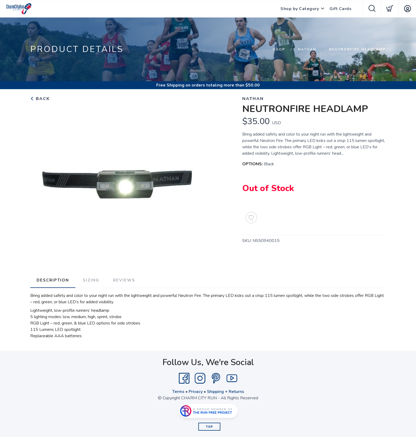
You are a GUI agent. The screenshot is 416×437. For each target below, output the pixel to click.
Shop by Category (299, 9)
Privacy (196, 392)
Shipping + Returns (225, 392)
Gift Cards (341, 9)
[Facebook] (184, 378)
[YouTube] (232, 378)
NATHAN (307, 49)
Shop (279, 49)
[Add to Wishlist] (251, 217)
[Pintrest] (216, 378)
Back (40, 99)
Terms (178, 392)
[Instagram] (200, 378)
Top (209, 427)
